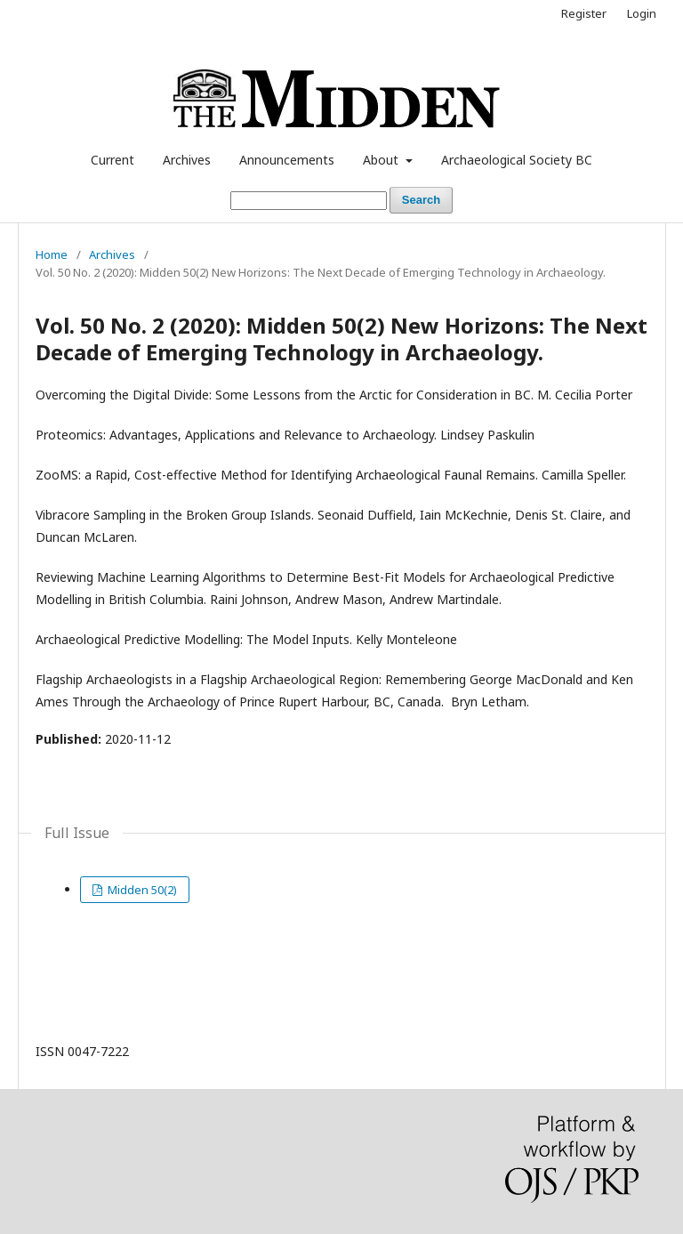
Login (641, 13)
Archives (187, 159)
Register (584, 13)
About (382, 159)
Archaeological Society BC (516, 159)
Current (112, 159)
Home (52, 254)
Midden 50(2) (141, 890)
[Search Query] (308, 200)
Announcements (286, 159)
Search (421, 199)
